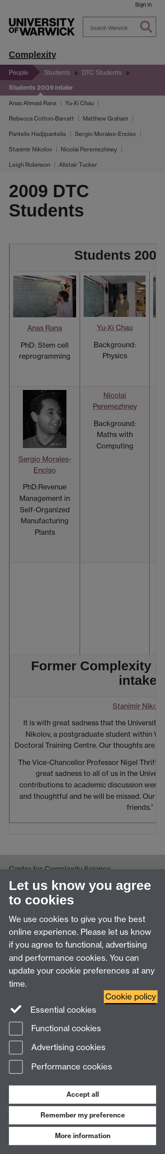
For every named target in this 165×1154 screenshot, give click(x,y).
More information (82, 1136)
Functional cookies (55, 1029)
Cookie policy (130, 997)
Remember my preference (82, 1115)
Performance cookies (60, 1067)
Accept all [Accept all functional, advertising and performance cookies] (82, 1094)
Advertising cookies (57, 1048)
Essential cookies (52, 1009)
